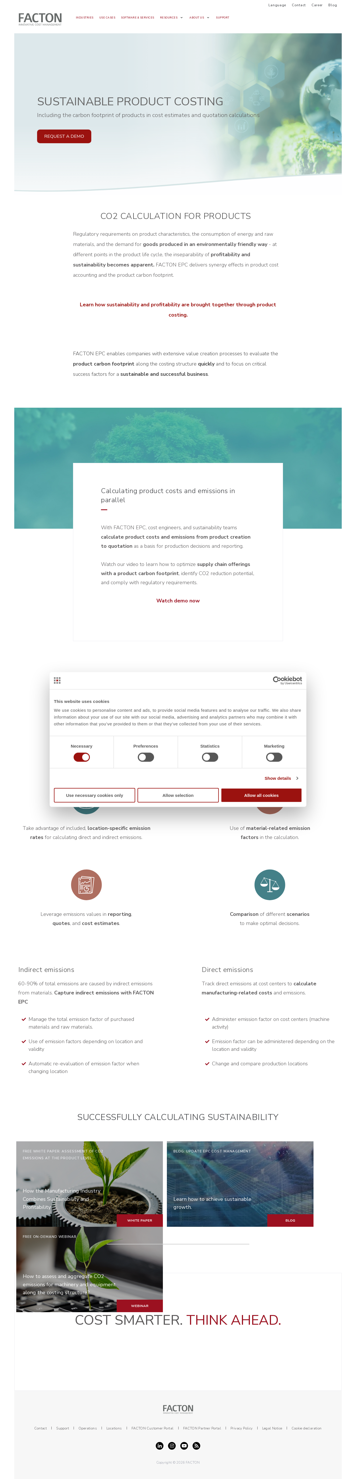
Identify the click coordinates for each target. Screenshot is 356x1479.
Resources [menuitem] (169, 17)
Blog (332, 5)
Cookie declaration (306, 1428)
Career (317, 5)
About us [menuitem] (196, 17)
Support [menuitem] (222, 17)
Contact (299, 5)
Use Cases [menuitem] (107, 17)
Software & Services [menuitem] (137, 17)
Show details (278, 778)
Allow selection (177, 795)
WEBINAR (139, 1306)
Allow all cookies (261, 795)
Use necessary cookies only (94, 795)
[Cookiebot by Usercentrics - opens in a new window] (277, 680)
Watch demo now (178, 600)
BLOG (290, 1220)
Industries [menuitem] (85, 17)
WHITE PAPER (139, 1220)
